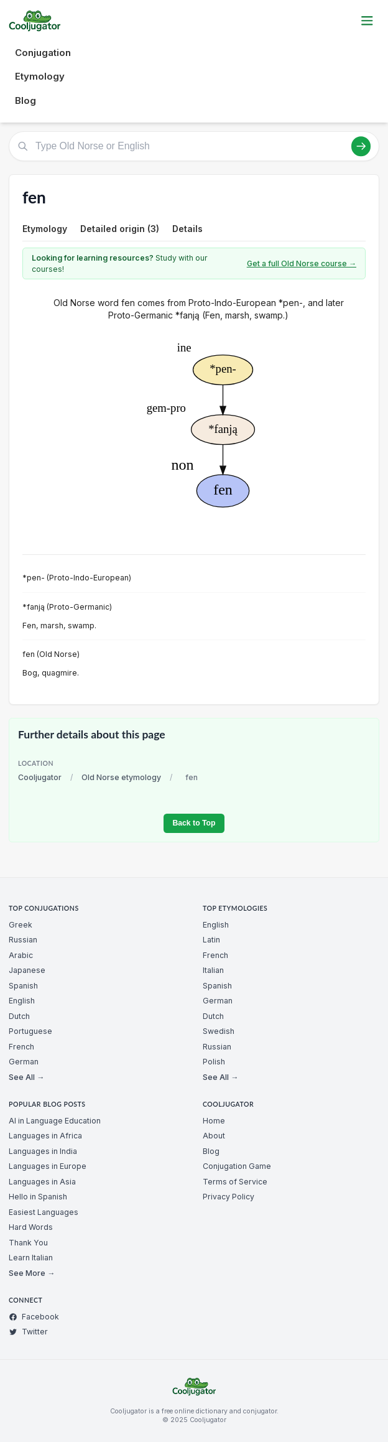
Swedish (218, 1031)
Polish (214, 1061)
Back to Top (193, 823)
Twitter (28, 1331)
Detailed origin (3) (119, 228)
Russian (23, 939)
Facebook (34, 1316)
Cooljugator (40, 777)
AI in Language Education (55, 1120)
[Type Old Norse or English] (194, 146)
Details (187, 228)
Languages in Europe (47, 1166)
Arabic (21, 955)
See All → (26, 1077)
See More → (32, 1273)
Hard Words (31, 1227)
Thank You (28, 1242)
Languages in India (43, 1151)
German (24, 1061)
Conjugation (43, 52)
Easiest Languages (43, 1212)
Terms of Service (235, 1181)
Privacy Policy (228, 1196)
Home (214, 1120)
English (22, 1000)
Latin (211, 939)
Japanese (27, 970)
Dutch (19, 1016)
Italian (213, 970)
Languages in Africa (45, 1135)
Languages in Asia (42, 1181)
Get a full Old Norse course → (301, 263)
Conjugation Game (237, 1166)
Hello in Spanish (38, 1196)
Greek (20, 924)
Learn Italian (31, 1257)
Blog (25, 100)
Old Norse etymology (121, 777)
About (214, 1135)
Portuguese (30, 1031)
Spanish (23, 985)
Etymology (40, 76)
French (21, 1046)
